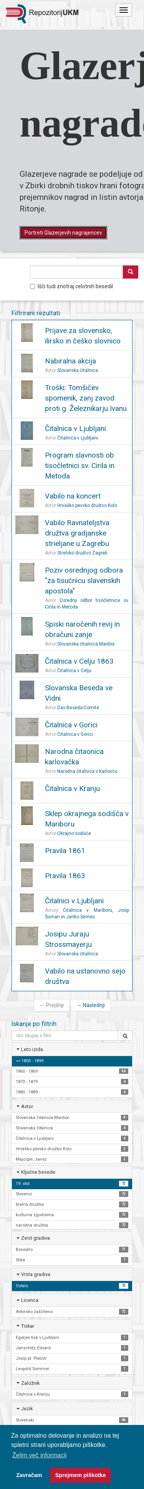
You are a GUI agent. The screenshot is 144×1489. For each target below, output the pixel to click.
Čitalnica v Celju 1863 (79, 661)
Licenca (29, 1300)
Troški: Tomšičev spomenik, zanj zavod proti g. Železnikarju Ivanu (86, 398)
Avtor (27, 1106)
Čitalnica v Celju (74, 670)
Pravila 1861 (65, 850)
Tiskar (27, 1326)
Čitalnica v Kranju (72, 788)
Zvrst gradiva (35, 1238)
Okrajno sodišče (74, 833)
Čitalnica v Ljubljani (75, 428)
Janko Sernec (80, 916)
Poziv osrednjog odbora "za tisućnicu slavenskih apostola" (84, 580)
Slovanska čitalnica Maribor (86, 644)
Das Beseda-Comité (78, 707)
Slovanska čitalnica (77, 370)
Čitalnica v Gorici (71, 724)
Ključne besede (38, 1172)
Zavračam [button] (29, 1475)
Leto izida (32, 1049)
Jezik (27, 1408)
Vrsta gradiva (35, 1274)
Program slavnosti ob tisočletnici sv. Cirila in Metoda (79, 465)
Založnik (30, 1383)
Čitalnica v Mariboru (87, 910)
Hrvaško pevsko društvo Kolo (87, 505)
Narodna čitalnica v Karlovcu (87, 771)
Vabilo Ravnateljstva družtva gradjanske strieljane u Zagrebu (77, 533)
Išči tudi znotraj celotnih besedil (71, 286)
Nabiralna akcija (70, 361)
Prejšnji (52, 1005)
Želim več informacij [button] (39, 1455)
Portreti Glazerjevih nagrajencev (63, 233)
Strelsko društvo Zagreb (82, 553)
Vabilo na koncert (73, 496)
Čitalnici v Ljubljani (74, 900)
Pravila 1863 (65, 875)
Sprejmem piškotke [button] (80, 1475)
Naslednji (90, 1005)
